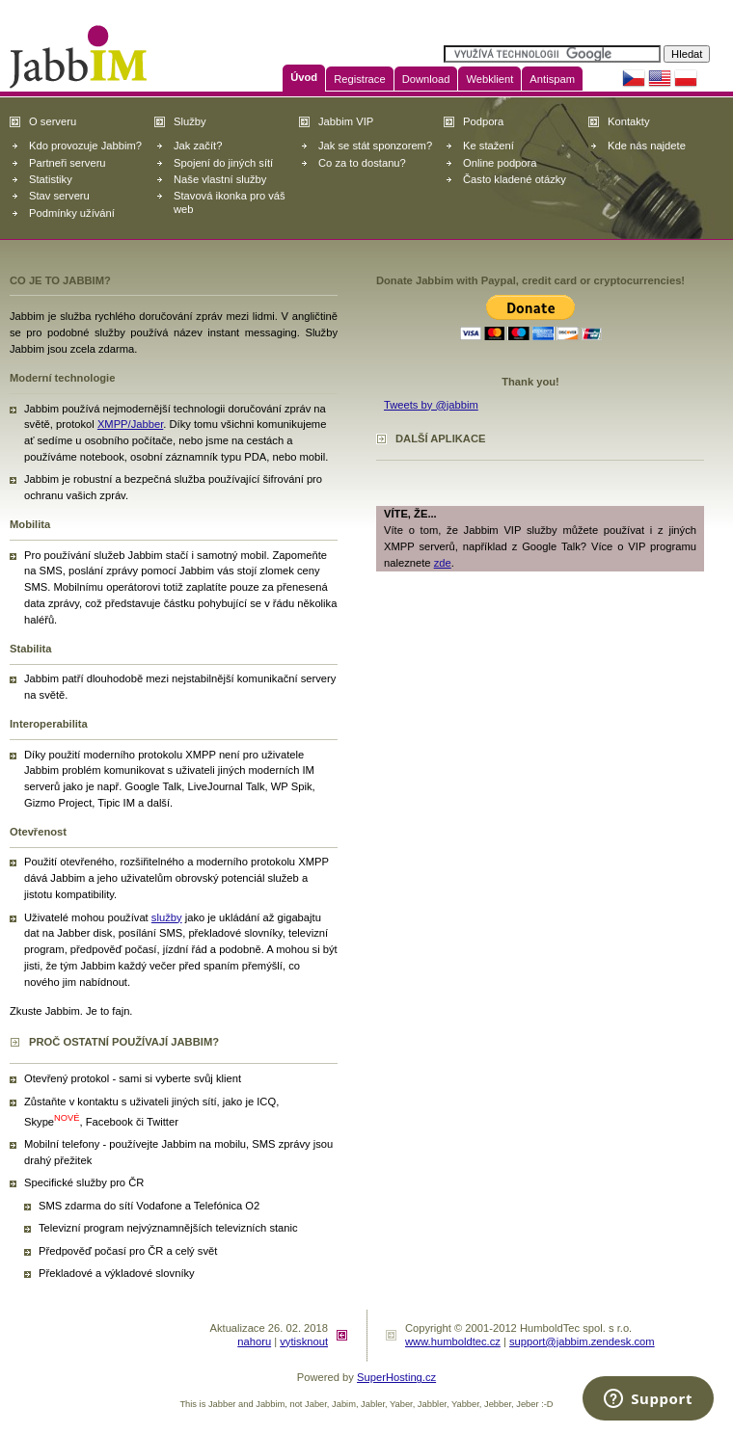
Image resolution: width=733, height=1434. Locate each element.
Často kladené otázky (514, 179)
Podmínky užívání (72, 213)
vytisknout (304, 1341)
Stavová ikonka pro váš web (229, 202)
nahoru (254, 1341)
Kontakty (629, 121)
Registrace (359, 79)
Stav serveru (59, 195)
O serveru (52, 121)
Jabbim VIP (345, 121)
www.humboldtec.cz (453, 1341)
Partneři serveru (67, 163)
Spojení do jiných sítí (223, 163)
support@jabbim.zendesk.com (582, 1341)
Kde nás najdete (647, 145)
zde (442, 563)
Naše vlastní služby (220, 179)
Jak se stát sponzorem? (375, 145)
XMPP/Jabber (130, 424)
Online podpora (500, 163)
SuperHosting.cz (396, 1377)
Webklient (489, 79)
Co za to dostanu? (362, 163)
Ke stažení (488, 145)
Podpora (483, 121)
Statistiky (50, 179)
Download (426, 79)
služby (166, 917)
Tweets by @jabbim (431, 405)
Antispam (552, 79)
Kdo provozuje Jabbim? (85, 145)
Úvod (303, 77)
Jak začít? (198, 145)
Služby (190, 121)
